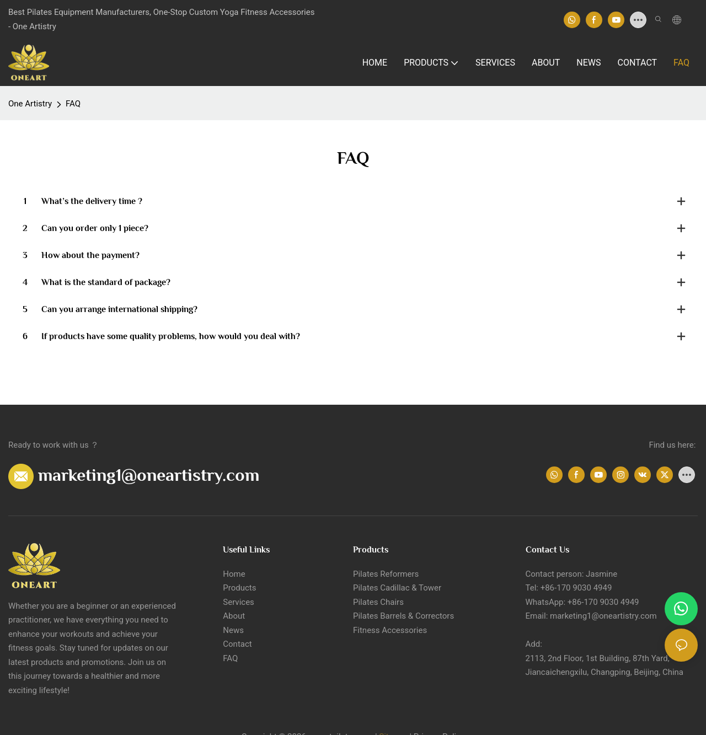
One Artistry (30, 104)
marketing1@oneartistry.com (148, 475)
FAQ (73, 104)
